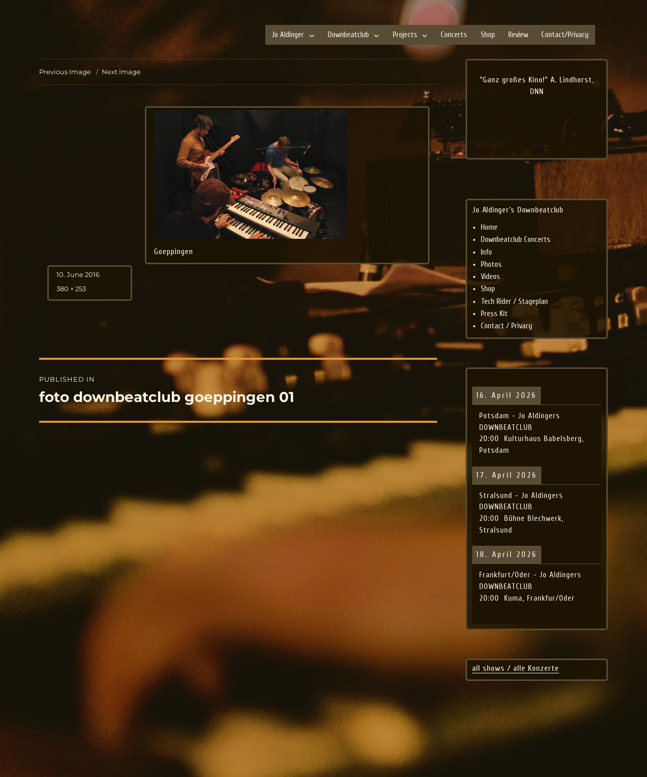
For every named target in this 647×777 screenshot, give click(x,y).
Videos (490, 276)
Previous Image (65, 72)
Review (518, 34)
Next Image (121, 72)
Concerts (454, 34)
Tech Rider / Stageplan (514, 301)
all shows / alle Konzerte (515, 668)
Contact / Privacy (506, 326)
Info (486, 252)
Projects (405, 34)
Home (489, 227)
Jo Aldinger (288, 34)
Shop (488, 34)
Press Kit (494, 313)
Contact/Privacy (565, 34)
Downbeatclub (348, 34)
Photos (491, 264)
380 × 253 (71, 289)
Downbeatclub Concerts (515, 239)
